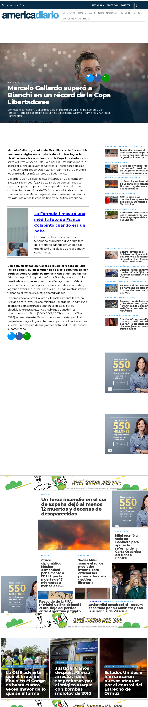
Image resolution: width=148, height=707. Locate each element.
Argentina (85, 13)
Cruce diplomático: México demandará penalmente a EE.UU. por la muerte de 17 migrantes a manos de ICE (52, 573)
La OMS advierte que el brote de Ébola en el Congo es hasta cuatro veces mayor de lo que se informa (26, 683)
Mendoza (69, 13)
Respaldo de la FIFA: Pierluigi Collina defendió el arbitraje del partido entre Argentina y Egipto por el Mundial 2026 (60, 608)
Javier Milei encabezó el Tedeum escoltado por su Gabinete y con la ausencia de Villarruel (116, 608)
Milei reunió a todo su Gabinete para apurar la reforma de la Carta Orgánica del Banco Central (128, 547)
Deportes (13, 82)
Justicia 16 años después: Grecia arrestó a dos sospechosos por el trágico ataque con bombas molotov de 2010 (73, 681)
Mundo (99, 13)
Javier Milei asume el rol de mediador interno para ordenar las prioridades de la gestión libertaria (92, 571)
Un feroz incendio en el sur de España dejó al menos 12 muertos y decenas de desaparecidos (74, 506)
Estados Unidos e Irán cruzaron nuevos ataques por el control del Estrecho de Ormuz (123, 683)
